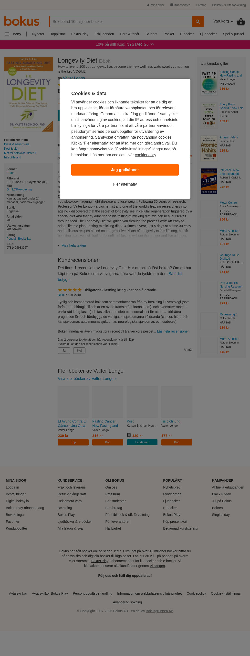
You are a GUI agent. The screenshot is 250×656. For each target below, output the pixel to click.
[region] (125, 139)
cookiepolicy (145, 155)
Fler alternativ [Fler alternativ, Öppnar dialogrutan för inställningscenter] (125, 184)
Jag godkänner (125, 170)
